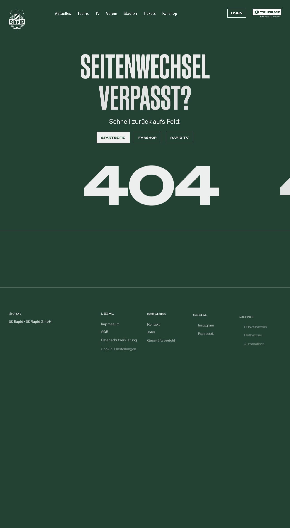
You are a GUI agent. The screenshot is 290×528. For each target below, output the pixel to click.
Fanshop (169, 13)
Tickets (150, 13)
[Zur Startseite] (17, 21)
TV (97, 13)
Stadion (130, 13)
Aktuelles (63, 13)
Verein (111, 13)
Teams (83, 13)
